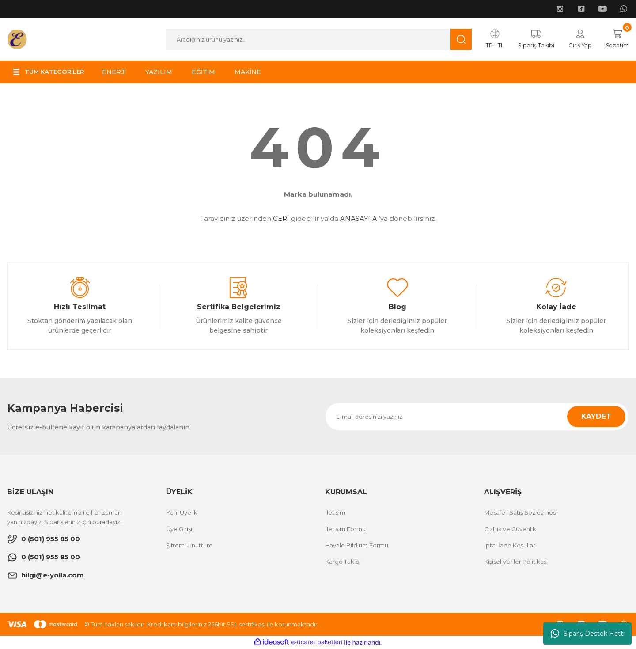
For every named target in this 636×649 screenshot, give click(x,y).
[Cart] (616, 39)
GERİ (281, 219)
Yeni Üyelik (181, 512)
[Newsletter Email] (477, 417)
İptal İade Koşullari (510, 545)
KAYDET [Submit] (596, 417)
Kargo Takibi (343, 562)
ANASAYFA (358, 219)
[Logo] (17, 38)
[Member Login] (577, 39)
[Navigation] (51, 72)
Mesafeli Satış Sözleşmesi (520, 512)
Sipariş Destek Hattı (588, 633)
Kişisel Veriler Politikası (516, 562)
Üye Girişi (179, 529)
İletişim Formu (345, 529)
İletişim (335, 512)
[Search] (317, 39)
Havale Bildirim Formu (356, 545)
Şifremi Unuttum (189, 545)
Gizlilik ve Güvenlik (510, 529)
